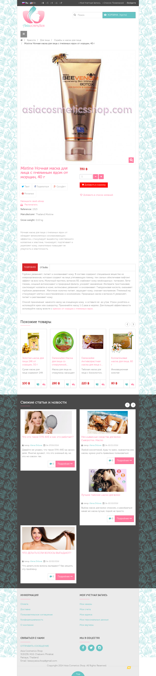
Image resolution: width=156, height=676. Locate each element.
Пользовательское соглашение (36, 614)
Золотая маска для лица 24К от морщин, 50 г (33, 361)
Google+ (60, 186)
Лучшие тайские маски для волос (100, 495)
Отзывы (44, 267)
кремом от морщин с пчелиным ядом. (73, 308)
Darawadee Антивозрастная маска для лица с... (92, 361)
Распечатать (31, 204)
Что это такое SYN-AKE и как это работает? (47, 437)
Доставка (25, 609)
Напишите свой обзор (32, 201)
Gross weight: (27, 220)
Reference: (26, 209)
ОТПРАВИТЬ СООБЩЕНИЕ (34, 646)
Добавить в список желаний (98, 195)
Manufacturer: (27, 214)
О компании (26, 625)
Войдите (131, 3)
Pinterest (28, 193)
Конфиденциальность (31, 619)
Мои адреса (86, 614)
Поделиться (41, 186)
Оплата (24, 604)
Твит (26, 186)
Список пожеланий (114, 3)
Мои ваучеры (87, 625)
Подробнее (30, 267)
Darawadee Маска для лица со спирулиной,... (62, 361)
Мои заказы (86, 604)
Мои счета (85, 609)
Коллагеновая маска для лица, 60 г (122, 361)
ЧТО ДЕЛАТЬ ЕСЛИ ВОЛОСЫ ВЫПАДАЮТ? (46, 553)
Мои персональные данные (94, 619)
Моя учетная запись (90, 3)
